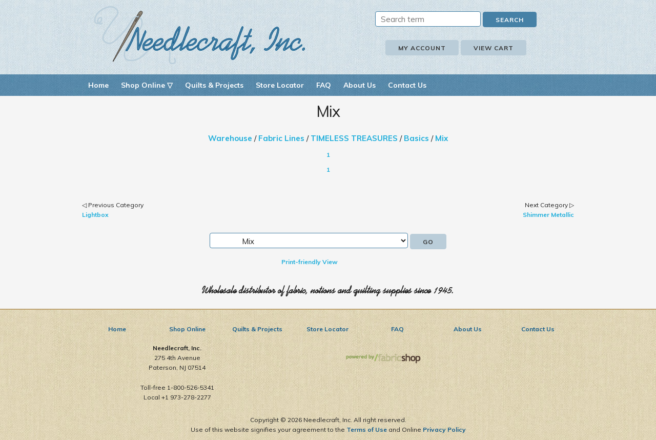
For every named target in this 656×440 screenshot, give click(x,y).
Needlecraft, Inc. (199, 35)
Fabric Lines (281, 138)
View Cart (494, 48)
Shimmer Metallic (548, 214)
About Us (359, 85)
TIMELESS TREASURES (354, 138)
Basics (416, 138)
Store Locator (280, 85)
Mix (441, 138)
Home (98, 85)
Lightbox (95, 214)
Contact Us (407, 85)
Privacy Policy (444, 429)
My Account (422, 48)
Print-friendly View (309, 262)
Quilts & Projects (214, 85)
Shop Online (187, 329)
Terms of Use (366, 429)
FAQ (323, 85)
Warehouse (230, 138)
